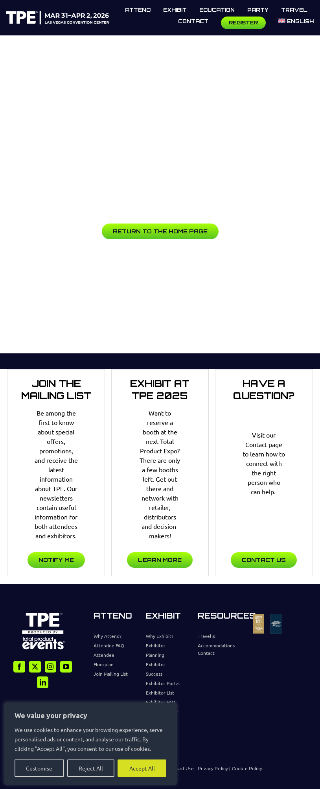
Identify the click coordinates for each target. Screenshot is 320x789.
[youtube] (66, 667)
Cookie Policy (247, 768)
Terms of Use (179, 768)
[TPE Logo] (57, 14)
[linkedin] (43, 682)
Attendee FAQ (109, 645)
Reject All (91, 768)
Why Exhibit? (159, 636)
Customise (39, 768)
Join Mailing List (111, 674)
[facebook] (19, 667)
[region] (90, 743)
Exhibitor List (160, 692)
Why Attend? (107, 636)
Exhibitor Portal (163, 683)
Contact (206, 653)
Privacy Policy (213, 768)
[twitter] (35, 667)
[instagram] (51, 667)
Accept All (142, 768)
